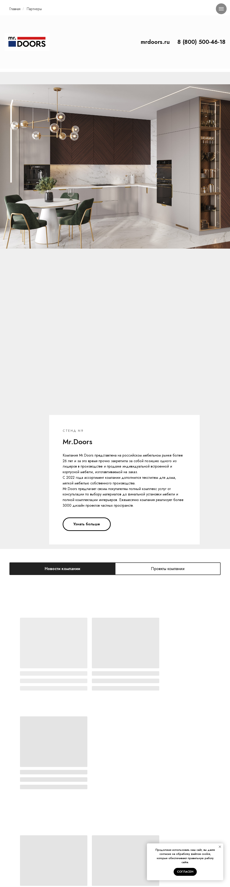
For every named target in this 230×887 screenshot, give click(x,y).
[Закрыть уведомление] (220, 847)
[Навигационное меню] (221, 8)
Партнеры (34, 9)
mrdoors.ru (155, 42)
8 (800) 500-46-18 (201, 42)
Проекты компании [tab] (168, 284)
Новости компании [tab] (62, 284)
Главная (14, 9)
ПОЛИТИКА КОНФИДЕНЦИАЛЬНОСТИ (115, 863)
